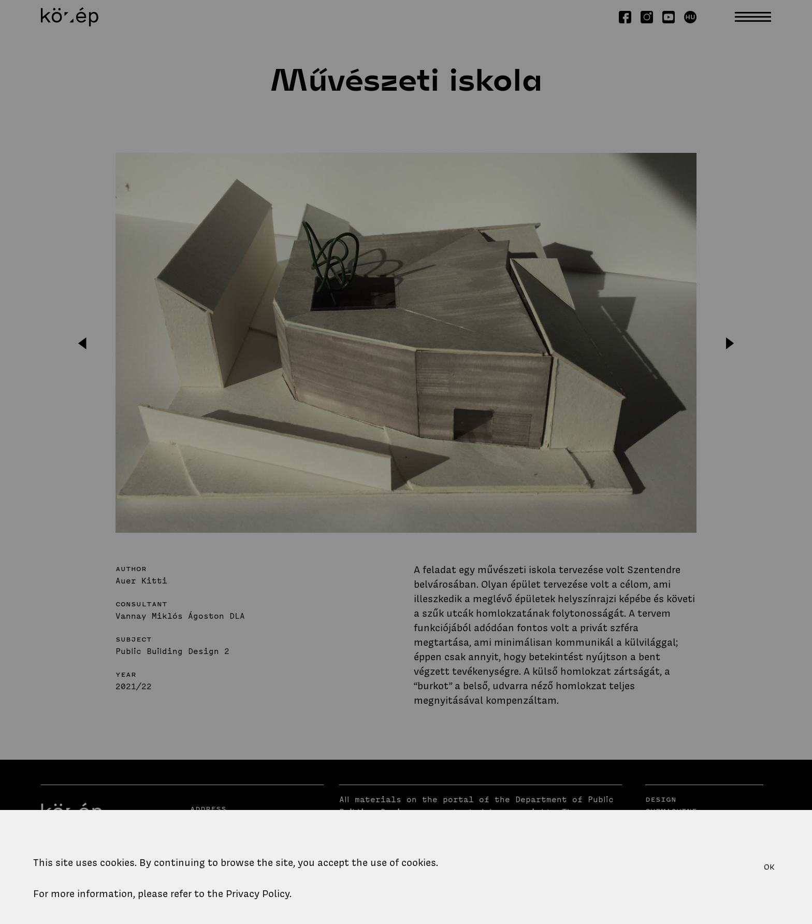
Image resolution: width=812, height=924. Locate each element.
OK (769, 867)
